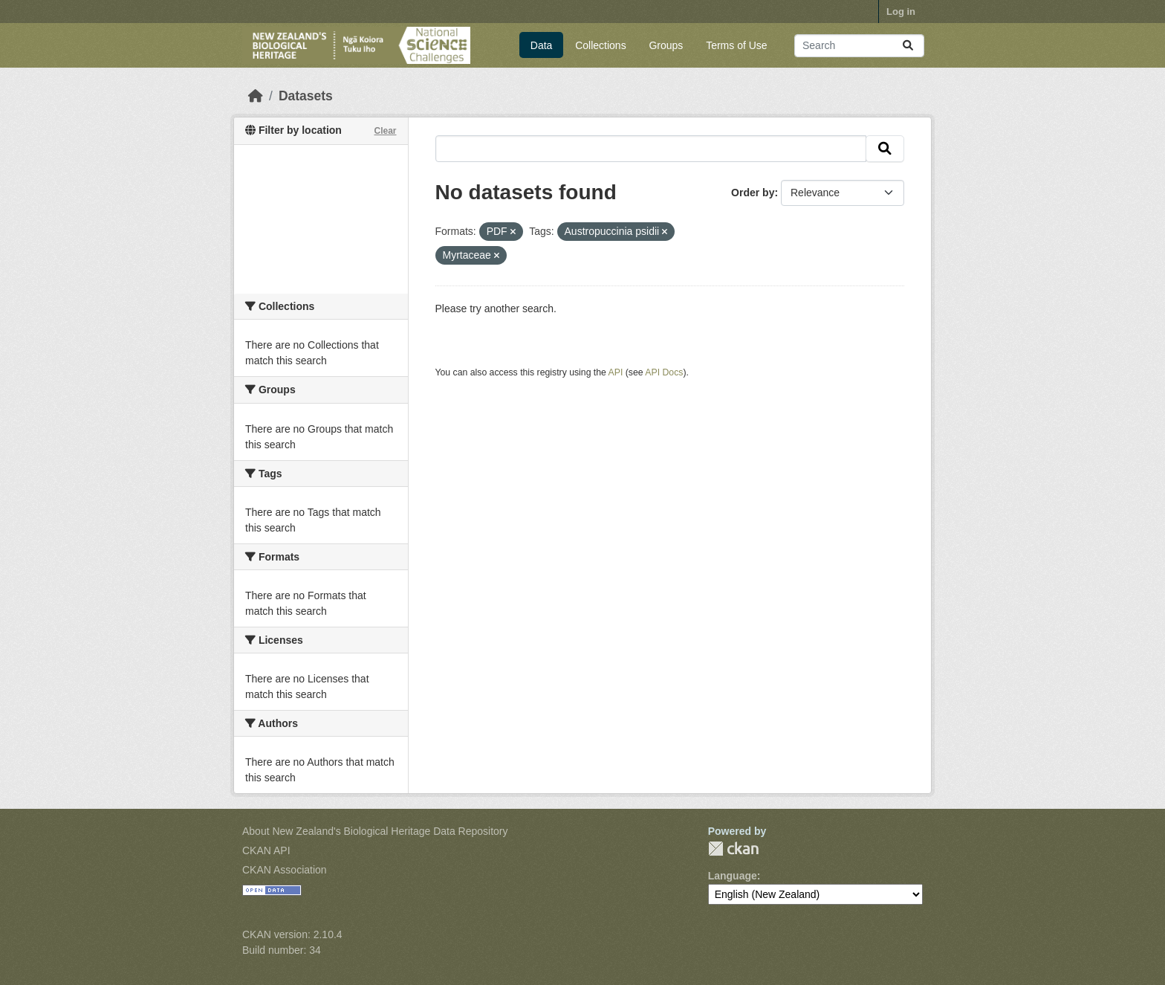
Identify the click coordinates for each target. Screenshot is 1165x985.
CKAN (733, 848)
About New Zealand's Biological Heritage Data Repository (375, 831)
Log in (900, 11)
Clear (385, 131)
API (616, 372)
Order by (752, 192)
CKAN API (266, 850)
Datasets (306, 95)
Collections (600, 45)
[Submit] (908, 45)
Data (541, 45)
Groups (666, 45)
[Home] (255, 95)
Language (732, 876)
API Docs (664, 372)
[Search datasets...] (859, 45)
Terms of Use (736, 45)
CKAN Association (284, 870)
